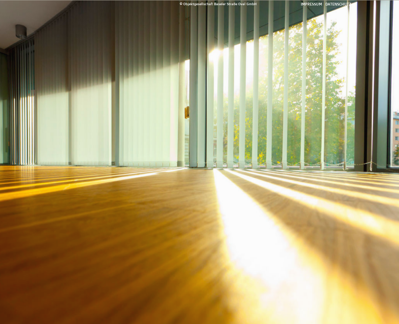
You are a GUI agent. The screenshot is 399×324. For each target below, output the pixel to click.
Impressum (311, 4)
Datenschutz (338, 4)
